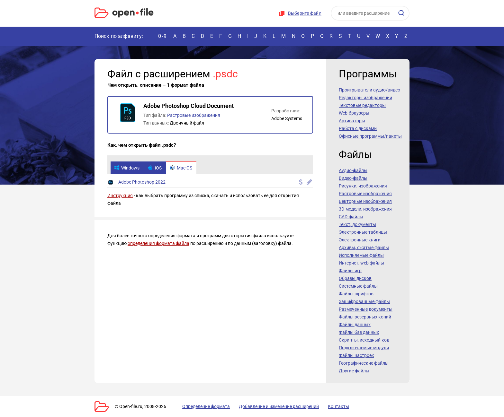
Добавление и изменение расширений (271, 406)
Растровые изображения (193, 115)
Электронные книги (360, 239)
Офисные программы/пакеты (370, 136)
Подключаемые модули (364, 347)
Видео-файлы (353, 178)
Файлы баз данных (359, 332)
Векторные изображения (365, 201)
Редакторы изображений (365, 97)
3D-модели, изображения (365, 209)
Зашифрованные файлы (364, 301)
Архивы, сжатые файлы (364, 247)
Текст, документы (357, 224)
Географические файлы (364, 363)
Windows (127, 168)
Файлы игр (350, 270)
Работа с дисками (358, 128)
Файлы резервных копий (365, 316)
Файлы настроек (356, 355)
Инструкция (120, 196)
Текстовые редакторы (362, 105)
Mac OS (184, 168)
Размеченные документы (365, 309)
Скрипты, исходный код (364, 340)
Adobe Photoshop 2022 (142, 182)
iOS (156, 168)
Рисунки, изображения (363, 185)
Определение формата (201, 406)
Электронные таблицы (363, 232)
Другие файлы (354, 370)
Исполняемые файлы (361, 255)
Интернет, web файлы (361, 262)
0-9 (162, 36)
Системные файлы (358, 286)
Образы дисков (355, 278)
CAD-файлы (351, 216)
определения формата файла (158, 244)
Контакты (327, 406)
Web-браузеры (354, 113)
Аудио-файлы (353, 170)
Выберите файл (304, 13)
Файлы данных (355, 324)
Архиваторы (352, 120)
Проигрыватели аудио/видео (369, 89)
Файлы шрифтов (356, 293)
